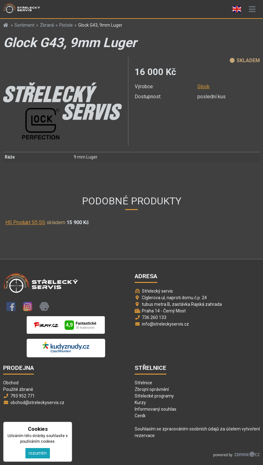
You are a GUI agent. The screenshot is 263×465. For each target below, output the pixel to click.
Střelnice (143, 382)
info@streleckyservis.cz (165, 324)
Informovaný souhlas (155, 409)
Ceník (140, 415)
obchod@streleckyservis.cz (37, 402)
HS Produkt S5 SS (25, 222)
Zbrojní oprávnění (152, 389)
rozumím (38, 453)
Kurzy (140, 402)
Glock (203, 86)
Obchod (11, 382)
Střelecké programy (154, 395)
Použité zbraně (18, 389)
